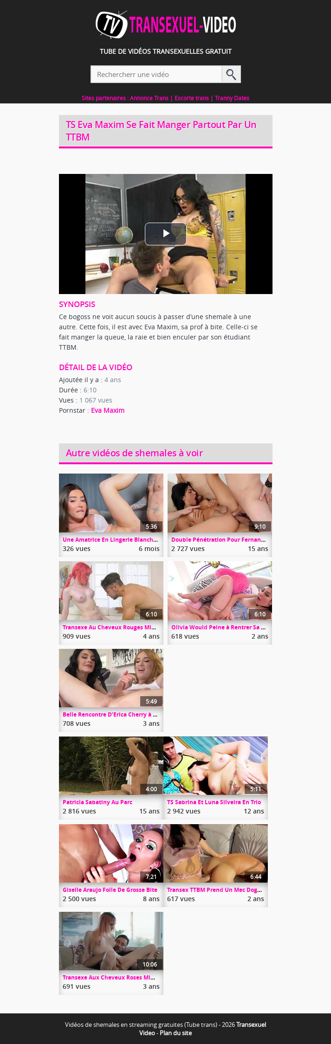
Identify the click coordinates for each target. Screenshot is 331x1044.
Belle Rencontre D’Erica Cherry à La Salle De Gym (130, 714)
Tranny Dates (232, 98)
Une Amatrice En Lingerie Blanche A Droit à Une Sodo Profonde (149, 540)
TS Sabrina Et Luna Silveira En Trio (214, 802)
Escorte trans (192, 98)
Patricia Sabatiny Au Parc (97, 802)
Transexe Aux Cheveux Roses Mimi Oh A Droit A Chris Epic (142, 977)
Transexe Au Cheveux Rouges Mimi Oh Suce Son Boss (135, 627)
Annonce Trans (149, 98)
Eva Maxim (107, 410)
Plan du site (176, 1033)
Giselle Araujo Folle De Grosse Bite (110, 890)
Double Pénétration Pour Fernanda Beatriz (230, 540)
